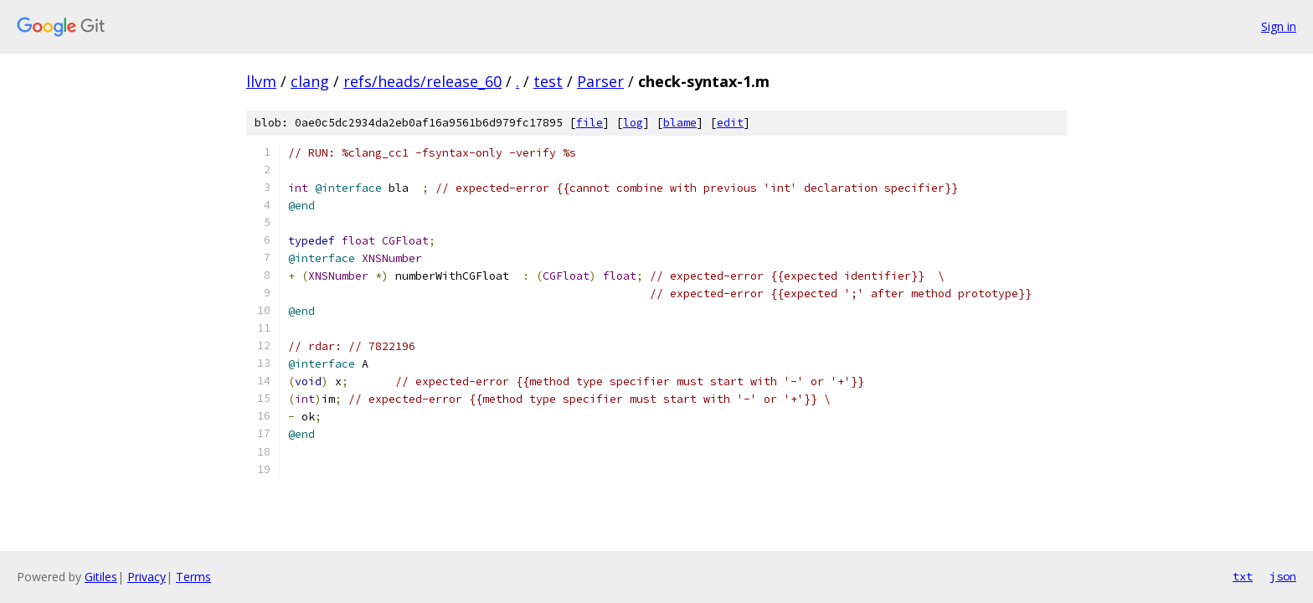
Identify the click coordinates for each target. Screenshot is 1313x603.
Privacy (146, 577)
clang (310, 81)
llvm (261, 81)
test (548, 81)
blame (680, 123)
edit (730, 123)
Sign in (1278, 26)
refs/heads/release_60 (422, 81)
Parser (600, 81)
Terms (193, 577)
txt (1243, 576)
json (1282, 576)
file (589, 123)
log (633, 123)
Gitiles (101, 577)
